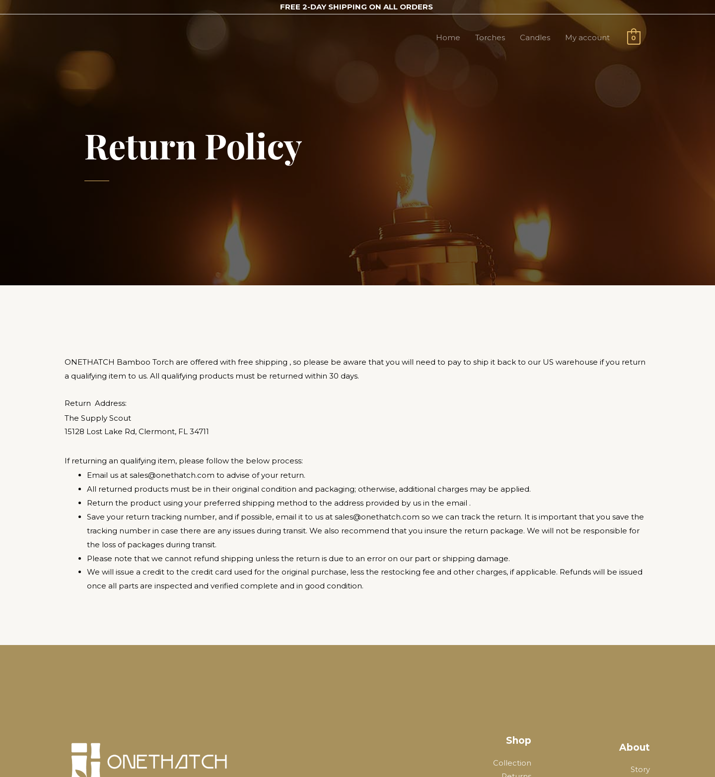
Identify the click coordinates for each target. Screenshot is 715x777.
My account (587, 37)
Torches (490, 37)
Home (448, 37)
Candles (535, 37)
